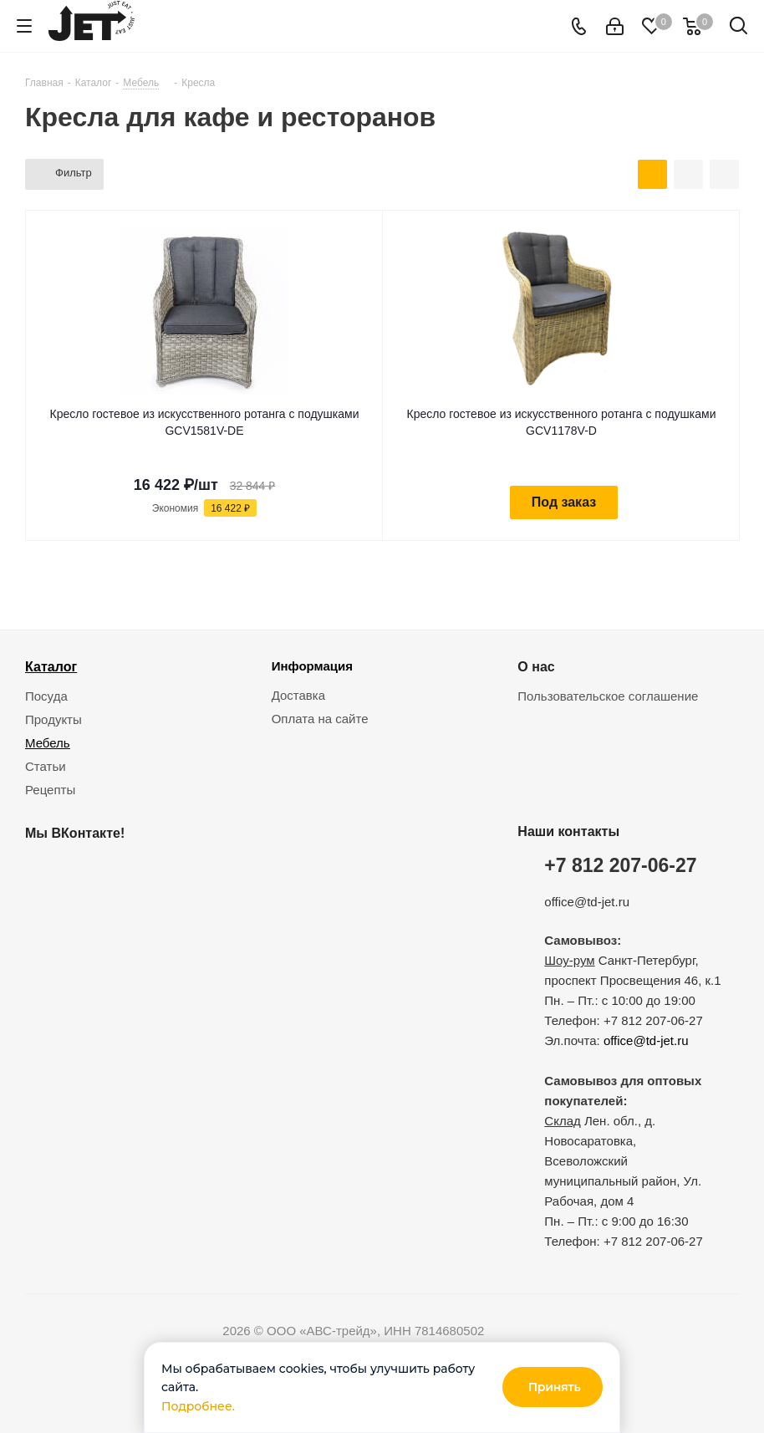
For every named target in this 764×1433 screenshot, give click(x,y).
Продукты (53, 719)
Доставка (298, 695)
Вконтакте (42, 872)
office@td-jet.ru (586, 902)
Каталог (51, 666)
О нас (535, 666)
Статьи (45, 766)
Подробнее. (198, 1406)
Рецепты (50, 790)
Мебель (47, 743)
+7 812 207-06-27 (620, 865)
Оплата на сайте (320, 718)
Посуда (46, 696)
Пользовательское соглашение (607, 696)
